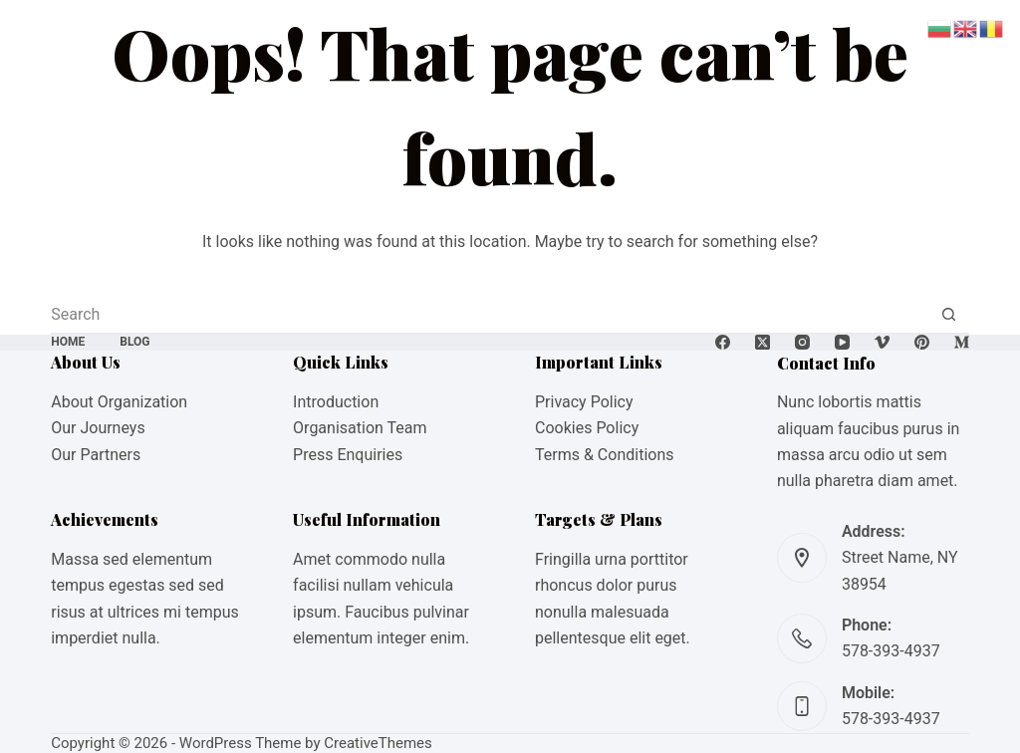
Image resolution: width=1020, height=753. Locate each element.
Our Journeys (97, 427)
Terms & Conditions (604, 454)
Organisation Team (359, 427)
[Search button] (949, 314)
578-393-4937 (891, 650)
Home (68, 342)
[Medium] (961, 342)
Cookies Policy (586, 427)
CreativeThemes (378, 743)
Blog (134, 342)
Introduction (336, 401)
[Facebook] (722, 342)
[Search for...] (490, 314)
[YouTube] (842, 342)
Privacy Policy (584, 401)
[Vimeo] (882, 342)
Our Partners (95, 454)
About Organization (119, 401)
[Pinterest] (921, 342)
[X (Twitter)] (762, 342)
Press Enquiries (347, 454)
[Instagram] (802, 342)
